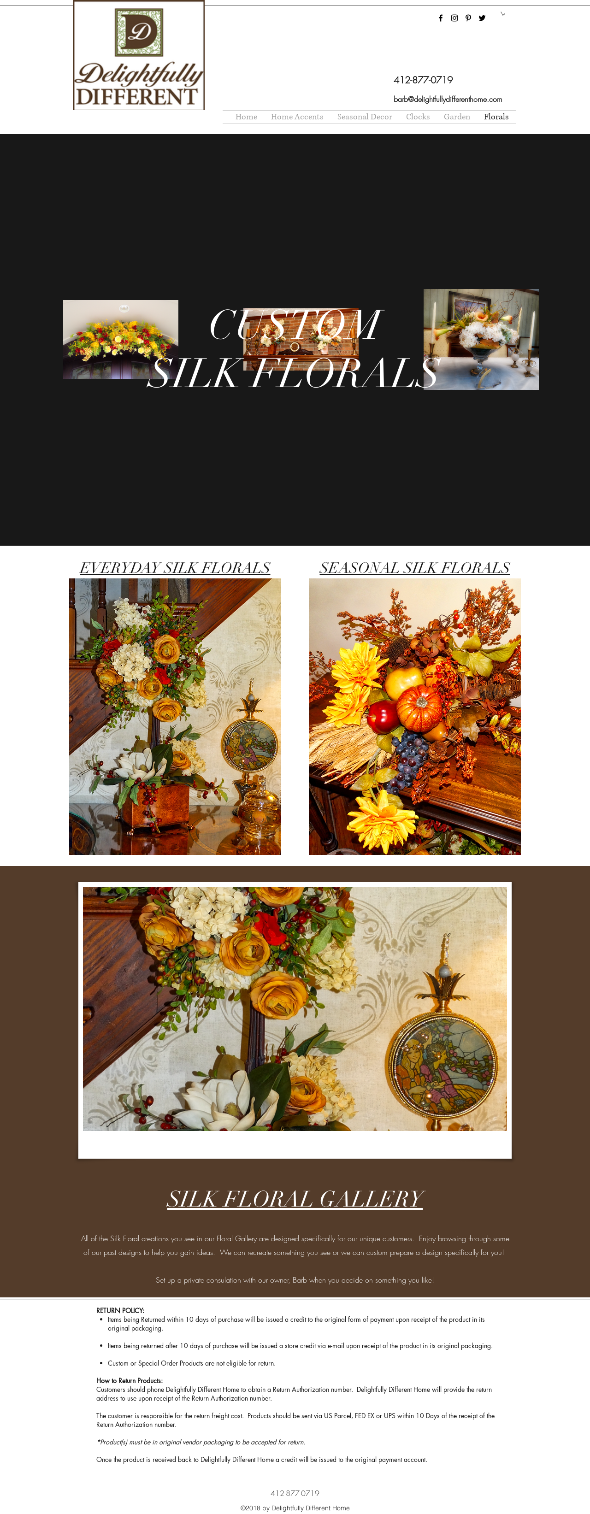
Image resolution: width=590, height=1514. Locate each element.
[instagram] (454, 18)
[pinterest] (468, 18)
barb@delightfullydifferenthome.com (448, 99)
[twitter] (482, 18)
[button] (503, 13)
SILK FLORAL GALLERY (295, 1199)
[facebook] (440, 18)
